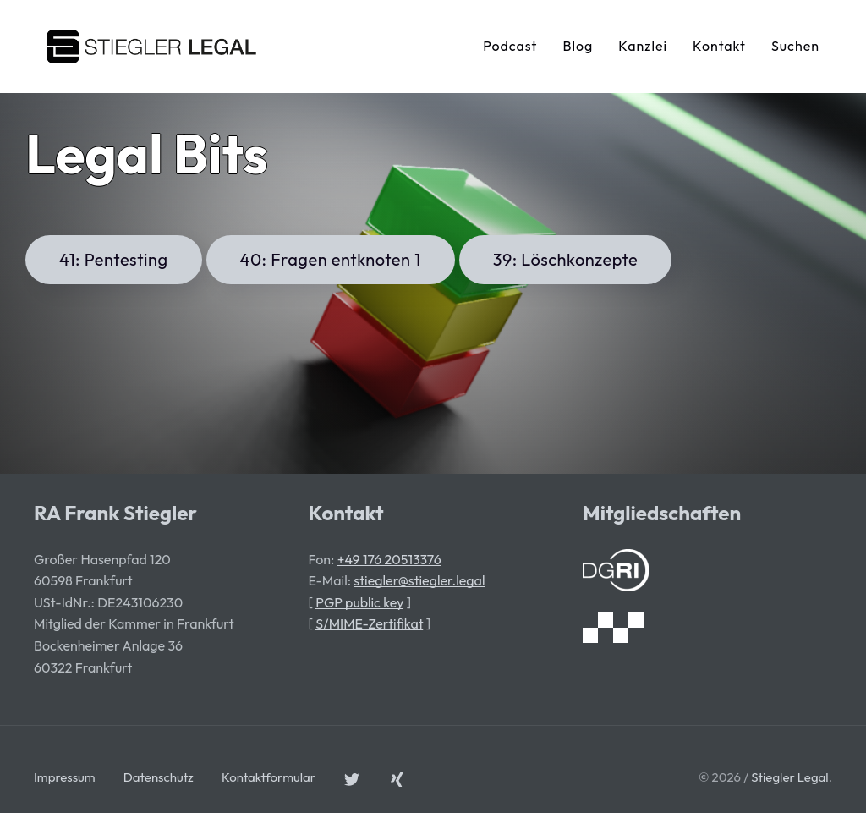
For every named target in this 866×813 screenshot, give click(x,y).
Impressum (65, 777)
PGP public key (359, 602)
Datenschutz (158, 777)
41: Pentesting (113, 259)
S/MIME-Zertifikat (369, 623)
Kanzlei (642, 45)
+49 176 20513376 (389, 559)
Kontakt (719, 45)
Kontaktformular (268, 777)
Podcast (510, 45)
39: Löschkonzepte (566, 259)
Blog (577, 45)
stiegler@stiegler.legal (419, 580)
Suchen (795, 45)
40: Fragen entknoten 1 (330, 259)
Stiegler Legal (789, 777)
